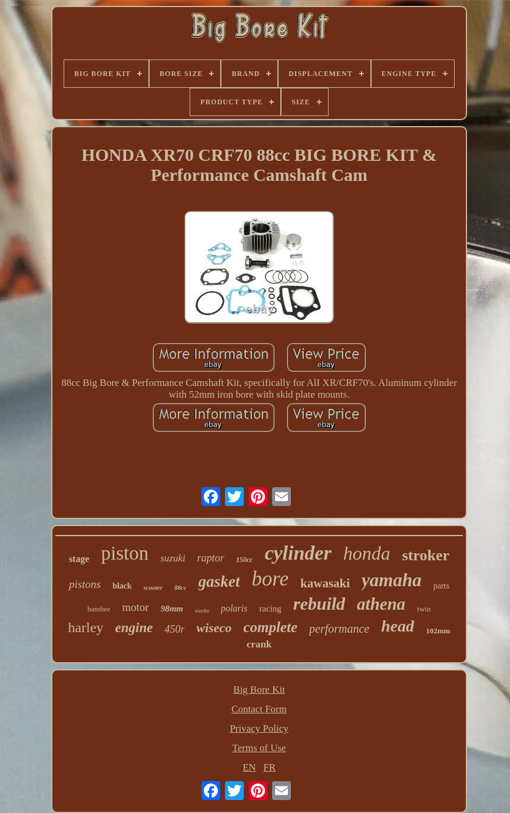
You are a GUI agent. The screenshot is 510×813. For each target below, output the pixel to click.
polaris (234, 608)
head (397, 626)
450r (174, 629)
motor (135, 607)
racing (270, 608)
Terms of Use (259, 747)
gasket (219, 581)
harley (86, 627)
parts (441, 585)
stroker (425, 555)
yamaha (392, 580)
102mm (438, 630)
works (202, 610)
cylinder (297, 553)
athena (381, 603)
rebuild (319, 603)
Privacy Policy (259, 728)
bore (270, 578)
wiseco (213, 627)
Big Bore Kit (259, 689)
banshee (99, 609)
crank (259, 644)
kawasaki (325, 583)
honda (366, 553)
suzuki (173, 558)
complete (270, 627)
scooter (153, 587)
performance (339, 628)
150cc (244, 560)
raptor (210, 558)
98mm (172, 608)
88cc (180, 587)
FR (269, 767)
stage (79, 559)
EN (249, 767)
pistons (85, 584)
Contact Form (259, 709)
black (122, 585)
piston (125, 553)
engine (134, 627)
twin (423, 608)
